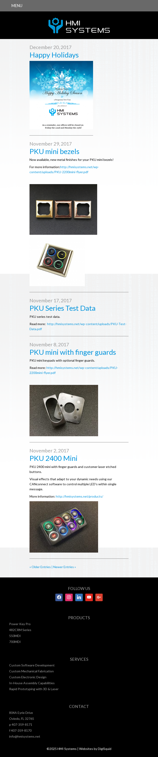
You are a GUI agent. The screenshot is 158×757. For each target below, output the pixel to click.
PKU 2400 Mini (53, 458)
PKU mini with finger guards (72, 352)
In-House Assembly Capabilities (32, 683)
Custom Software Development (32, 665)
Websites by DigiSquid (95, 749)
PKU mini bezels (54, 151)
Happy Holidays (54, 54)
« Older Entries (40, 567)
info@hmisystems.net (24, 736)
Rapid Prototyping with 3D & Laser (34, 689)
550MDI (15, 636)
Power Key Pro (20, 624)
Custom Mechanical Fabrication (31, 671)
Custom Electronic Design (27, 677)
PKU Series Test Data (62, 308)
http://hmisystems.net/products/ (79, 496)
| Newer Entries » (63, 567)
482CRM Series (20, 630)
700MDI (15, 642)
